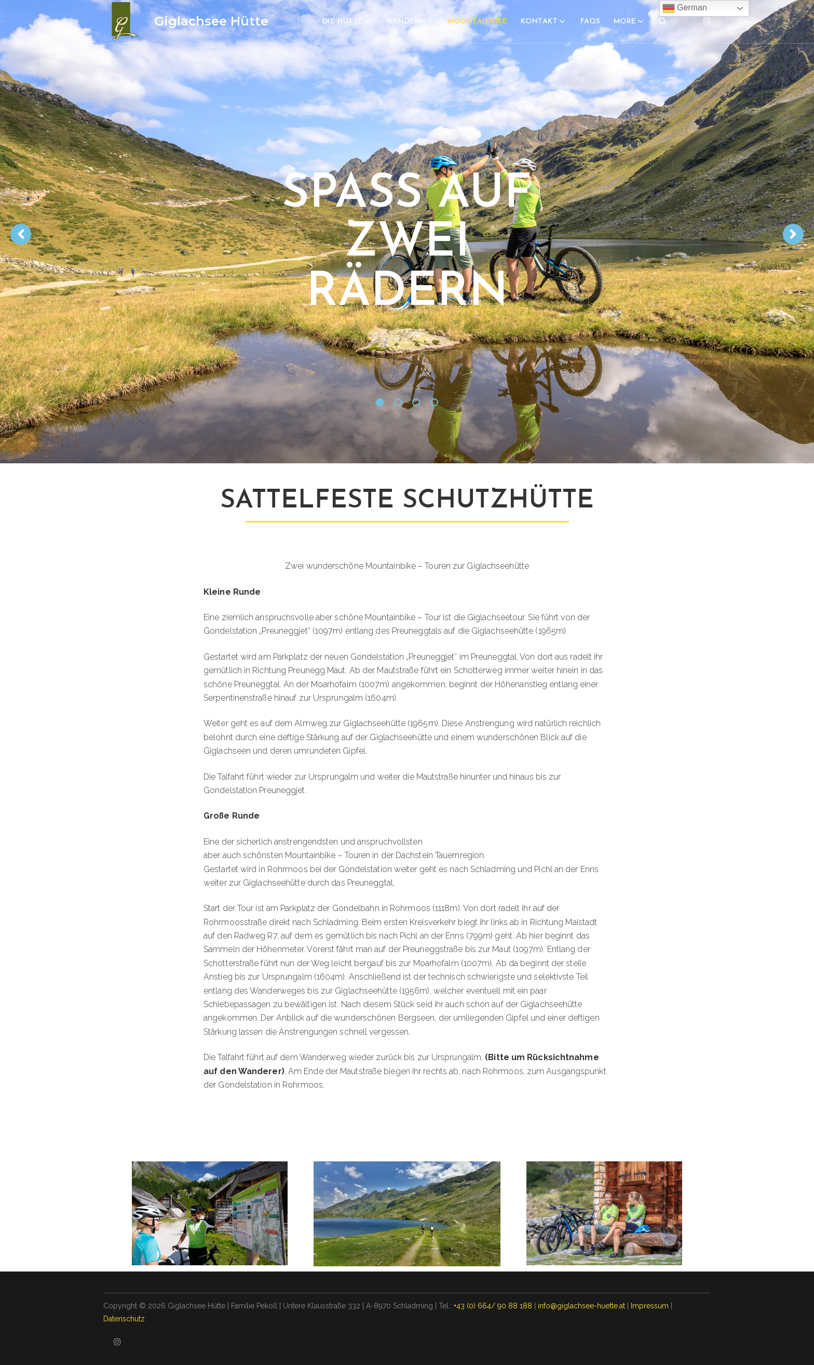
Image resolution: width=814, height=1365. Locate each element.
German (684, 8)
